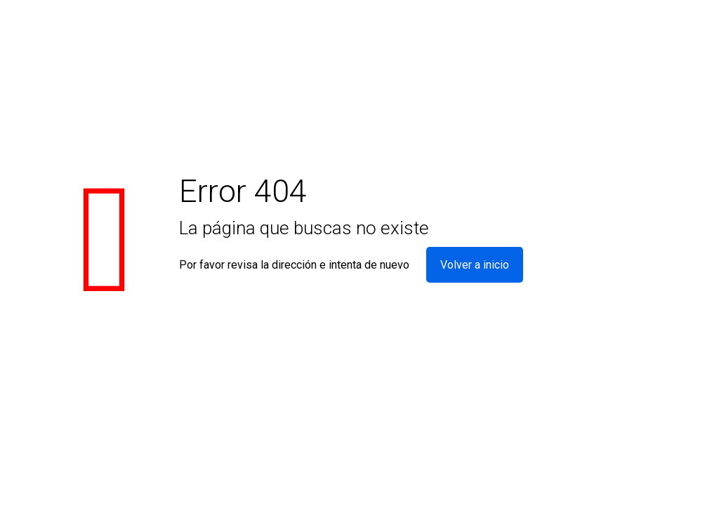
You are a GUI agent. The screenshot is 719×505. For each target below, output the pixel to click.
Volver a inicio (474, 264)
